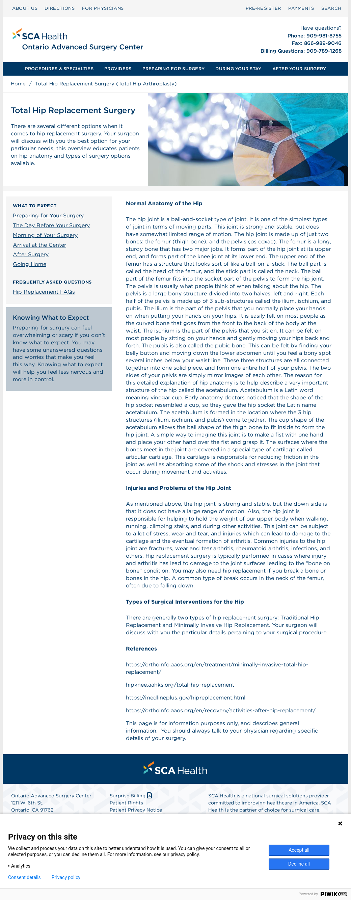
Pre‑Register (263, 8)
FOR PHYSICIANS (103, 8)
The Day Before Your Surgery (51, 225)
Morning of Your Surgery (45, 235)
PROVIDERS (117, 68)
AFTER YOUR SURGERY (299, 68)
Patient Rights (126, 802)
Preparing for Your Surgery (48, 215)
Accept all (299, 850)
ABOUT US (24, 8)
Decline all (299, 864)
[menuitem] (24, 8)
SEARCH (331, 8)
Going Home (29, 264)
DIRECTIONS (60, 8)
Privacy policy (66, 877)
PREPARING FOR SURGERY (173, 68)
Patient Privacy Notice (136, 810)
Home (18, 84)
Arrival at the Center (39, 245)
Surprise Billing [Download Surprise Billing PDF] (131, 795)
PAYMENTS (301, 8)
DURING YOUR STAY (238, 68)
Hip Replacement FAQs (44, 292)
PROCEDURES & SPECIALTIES (59, 68)
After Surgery (31, 254)
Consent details (24, 877)
